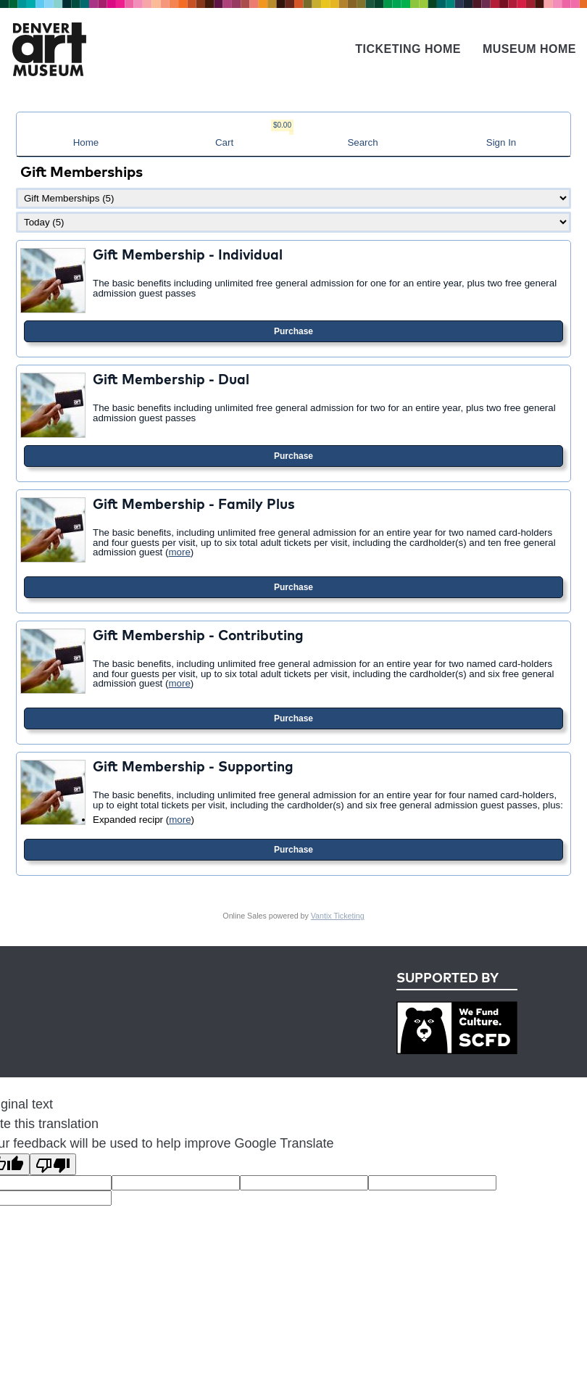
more (179, 552)
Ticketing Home (408, 49)
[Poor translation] (53, 1164)
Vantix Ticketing (338, 915)
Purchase (293, 331)
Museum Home (529, 49)
